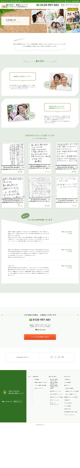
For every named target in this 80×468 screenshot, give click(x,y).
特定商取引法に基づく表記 (70, 451)
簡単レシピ (67, 425)
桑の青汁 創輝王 (68, 238)
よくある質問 (67, 445)
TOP (7, 9)
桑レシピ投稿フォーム (71, 434)
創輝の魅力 (18, 9)
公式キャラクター (39, 428)
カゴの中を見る (73, 9)
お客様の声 (62, 9)
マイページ (68, 1)
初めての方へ (40, 9)
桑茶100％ (55, 431)
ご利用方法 (67, 419)
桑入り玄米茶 (56, 434)
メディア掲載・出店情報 (40, 425)
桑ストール (54, 439)
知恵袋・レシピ (51, 9)
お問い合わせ (67, 448)
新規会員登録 (76, 1)
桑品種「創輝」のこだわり (41, 422)
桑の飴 (51, 428)
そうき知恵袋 (67, 422)
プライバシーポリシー (69, 454)
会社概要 (37, 419)
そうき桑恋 (56, 437)
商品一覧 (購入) (29, 9)
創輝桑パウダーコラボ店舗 (70, 437)
